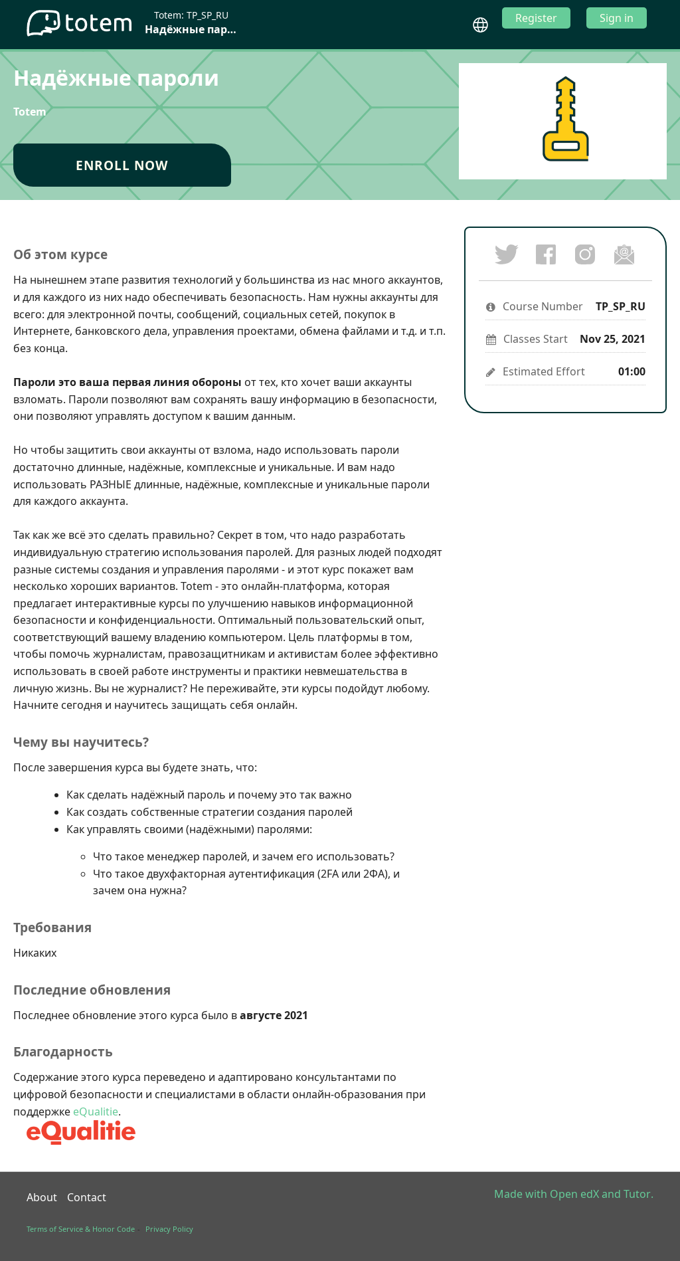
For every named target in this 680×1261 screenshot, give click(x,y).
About (42, 1197)
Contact (86, 1197)
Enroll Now (122, 165)
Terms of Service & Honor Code (81, 1229)
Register (536, 18)
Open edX (574, 1194)
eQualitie (95, 1111)
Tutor (637, 1194)
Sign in (617, 18)
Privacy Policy (169, 1229)
